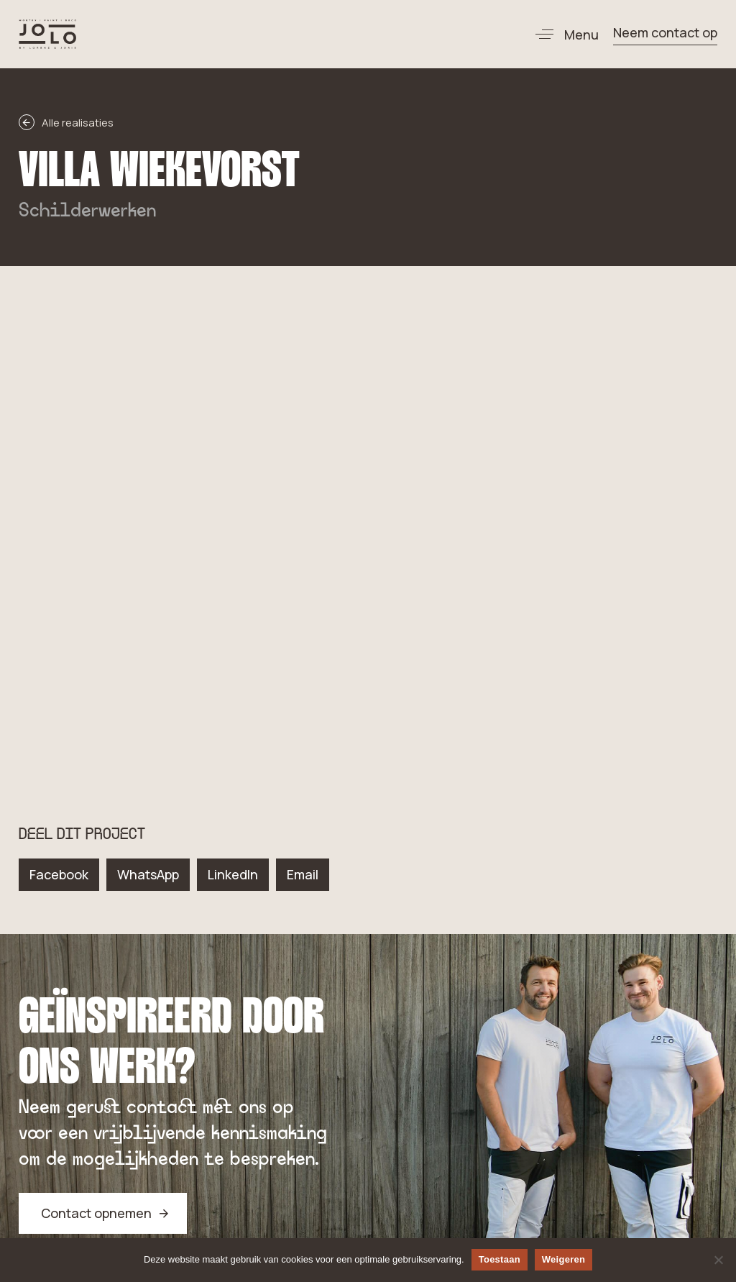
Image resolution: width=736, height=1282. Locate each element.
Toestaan (499, 1259)
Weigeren (563, 1259)
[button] (562, 34)
